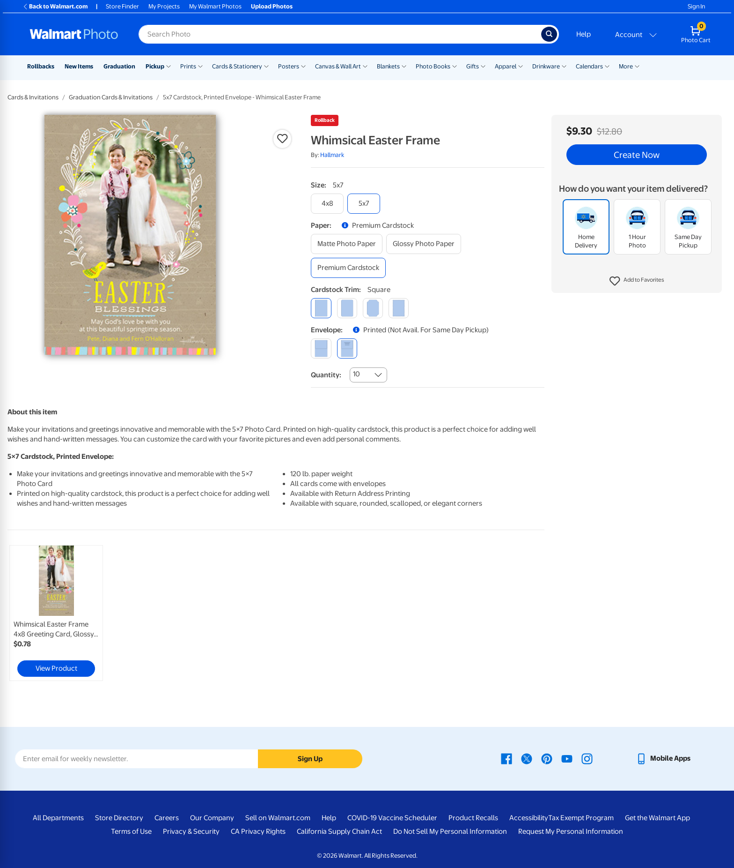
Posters (288, 66)
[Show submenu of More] (637, 65)
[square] (321, 308)
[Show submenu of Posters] (303, 65)
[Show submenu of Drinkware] (564, 65)
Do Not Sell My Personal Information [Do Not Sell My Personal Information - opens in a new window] (450, 831)
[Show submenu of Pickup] (168, 65)
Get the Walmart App (657, 818)
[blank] (321, 348)
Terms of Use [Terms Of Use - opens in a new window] (131, 831)
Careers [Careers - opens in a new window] (166, 818)
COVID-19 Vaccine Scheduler (392, 818)
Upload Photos (272, 6)
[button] (637, 281)
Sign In (696, 6)
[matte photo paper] (346, 244)
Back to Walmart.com (55, 6)
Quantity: (326, 375)
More (626, 66)
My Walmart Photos (215, 6)
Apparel (505, 66)
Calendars (589, 66)
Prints (188, 66)
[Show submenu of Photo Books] (454, 65)
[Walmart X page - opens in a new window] (526, 758)
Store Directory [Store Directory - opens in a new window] (119, 818)
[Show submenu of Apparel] (520, 65)
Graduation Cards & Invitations (111, 97)
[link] (56, 613)
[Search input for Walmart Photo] (340, 34)
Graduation (119, 66)
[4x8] (327, 204)
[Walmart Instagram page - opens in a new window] (587, 758)
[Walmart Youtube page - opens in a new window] (567, 758)
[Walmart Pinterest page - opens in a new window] (546, 758)
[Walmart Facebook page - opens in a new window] (506, 758)
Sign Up (310, 759)
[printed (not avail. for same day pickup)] (347, 348)
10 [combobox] (356, 374)
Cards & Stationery (237, 66)
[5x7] (363, 204)
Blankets (388, 66)
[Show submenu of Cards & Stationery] (266, 65)
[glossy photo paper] (423, 244)
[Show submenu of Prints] (200, 65)
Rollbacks (40, 66)
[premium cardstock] (348, 268)
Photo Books (433, 66)
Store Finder (122, 6)
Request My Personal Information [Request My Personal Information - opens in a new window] (570, 831)
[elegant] (373, 308)
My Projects (164, 6)
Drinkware (546, 66)
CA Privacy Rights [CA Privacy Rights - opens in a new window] (258, 831)
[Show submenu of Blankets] (404, 65)
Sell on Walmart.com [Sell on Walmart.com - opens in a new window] (277, 818)
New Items (79, 66)
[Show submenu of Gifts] (483, 65)
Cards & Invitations (33, 97)
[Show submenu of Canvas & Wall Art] (365, 65)
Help (583, 34)
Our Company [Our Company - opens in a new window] (212, 818)
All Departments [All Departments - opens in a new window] (58, 818)
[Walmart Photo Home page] (74, 34)
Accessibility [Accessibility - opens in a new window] (528, 818)
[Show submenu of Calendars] (607, 65)
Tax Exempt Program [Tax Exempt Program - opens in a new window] (581, 818)
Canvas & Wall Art (338, 66)
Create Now (637, 155)
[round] (347, 308)
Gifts (472, 66)
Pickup (155, 66)
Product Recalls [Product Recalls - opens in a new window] (473, 818)
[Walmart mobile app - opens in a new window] (663, 758)
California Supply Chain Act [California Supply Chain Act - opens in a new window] (339, 831)
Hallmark (332, 154)
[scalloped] (399, 308)
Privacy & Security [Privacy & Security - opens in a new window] (191, 831)
